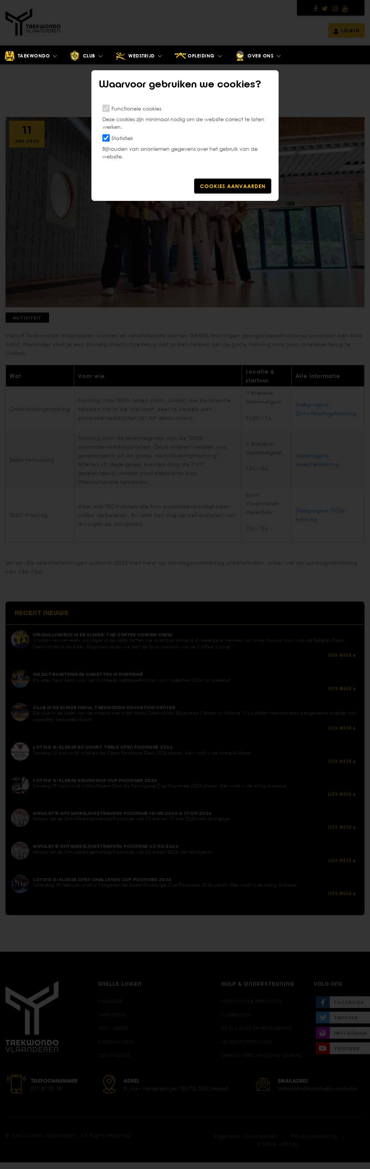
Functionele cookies (136, 108)
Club (82, 55)
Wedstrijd (135, 55)
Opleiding (194, 55)
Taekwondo (27, 55)
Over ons (254, 55)
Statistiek (122, 138)
